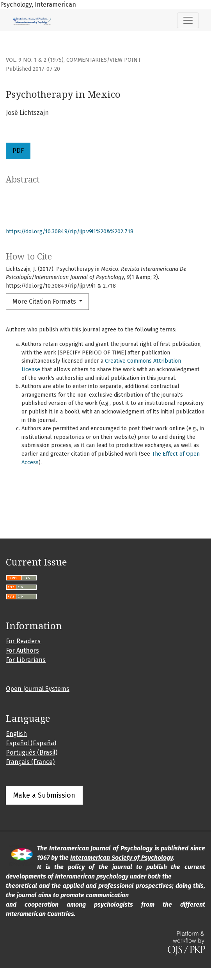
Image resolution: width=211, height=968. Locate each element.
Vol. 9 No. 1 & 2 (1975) (35, 60)
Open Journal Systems (37, 688)
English (16, 733)
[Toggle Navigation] (188, 20)
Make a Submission (44, 795)
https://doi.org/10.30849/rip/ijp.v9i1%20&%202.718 (69, 231)
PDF (18, 150)
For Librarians (26, 660)
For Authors (22, 650)
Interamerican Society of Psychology (121, 857)
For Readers (23, 641)
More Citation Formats (45, 301)
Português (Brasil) (31, 752)
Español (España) (31, 743)
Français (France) (30, 762)
